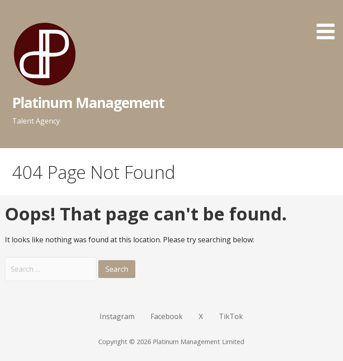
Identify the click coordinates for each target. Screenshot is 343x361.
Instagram (117, 316)
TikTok (231, 316)
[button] (328, 21)
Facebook (167, 316)
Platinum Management (88, 102)
